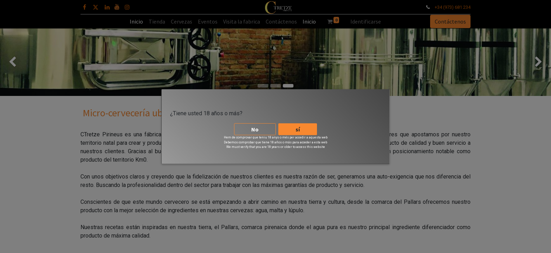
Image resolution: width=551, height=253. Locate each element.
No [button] (255, 128)
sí (298, 128)
